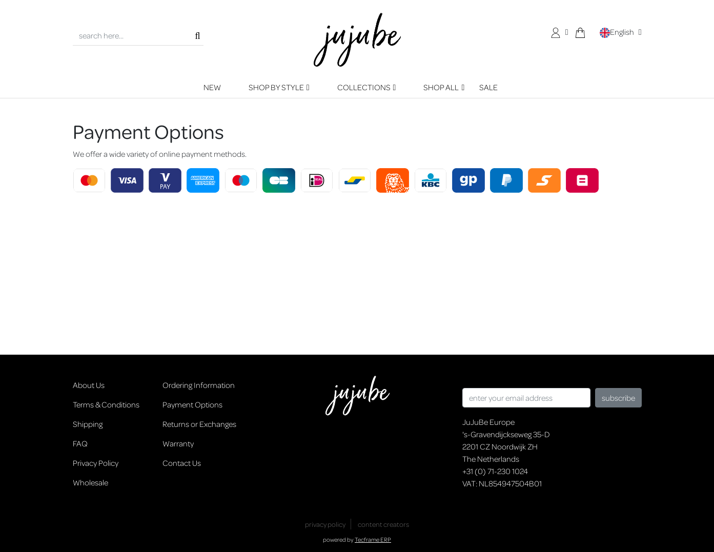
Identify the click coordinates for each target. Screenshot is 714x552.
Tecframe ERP (373, 539)
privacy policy (325, 524)
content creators (383, 524)
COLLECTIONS (364, 87)
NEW (212, 87)
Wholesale (90, 482)
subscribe (618, 398)
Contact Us (181, 463)
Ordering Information (198, 385)
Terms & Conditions (106, 404)
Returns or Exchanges (199, 424)
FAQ (80, 443)
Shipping (88, 424)
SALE (488, 87)
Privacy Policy (95, 463)
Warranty (178, 443)
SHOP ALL (441, 87)
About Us (89, 385)
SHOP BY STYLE (276, 87)
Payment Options (192, 404)
